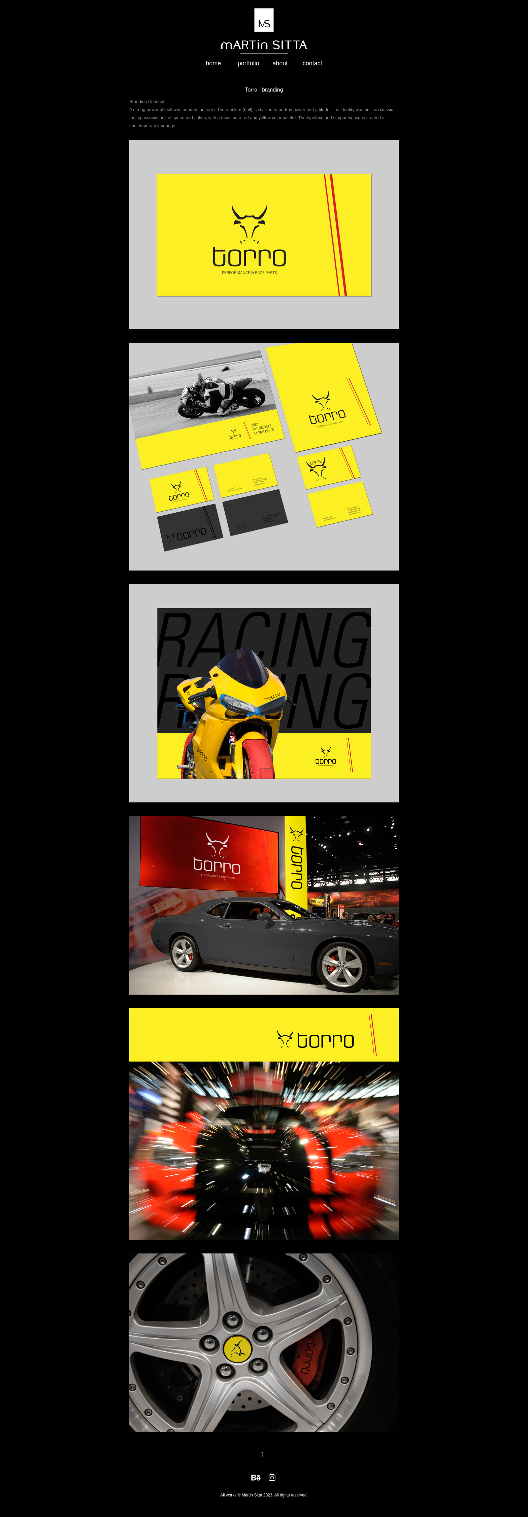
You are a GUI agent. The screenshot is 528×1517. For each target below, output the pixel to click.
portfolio (248, 63)
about (280, 63)
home (213, 63)
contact (312, 63)
